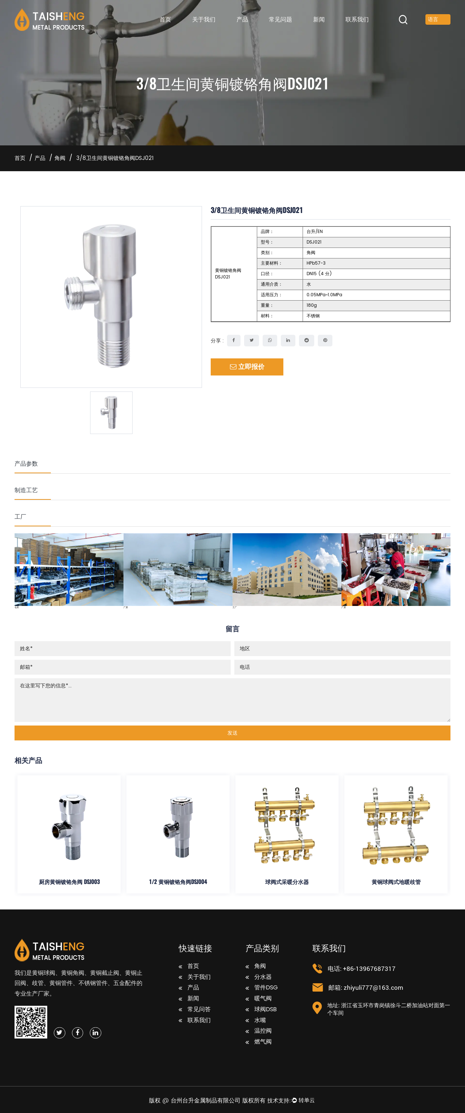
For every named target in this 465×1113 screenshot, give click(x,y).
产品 (242, 19)
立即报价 (247, 367)
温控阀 (259, 1031)
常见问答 (195, 1010)
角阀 (59, 158)
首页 (165, 19)
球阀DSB (261, 1010)
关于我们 (203, 19)
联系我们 (357, 19)
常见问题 (280, 19)
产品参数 (26, 463)
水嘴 (256, 1021)
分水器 (259, 977)
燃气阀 (259, 1042)
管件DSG (262, 988)
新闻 (319, 19)
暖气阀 (259, 999)
